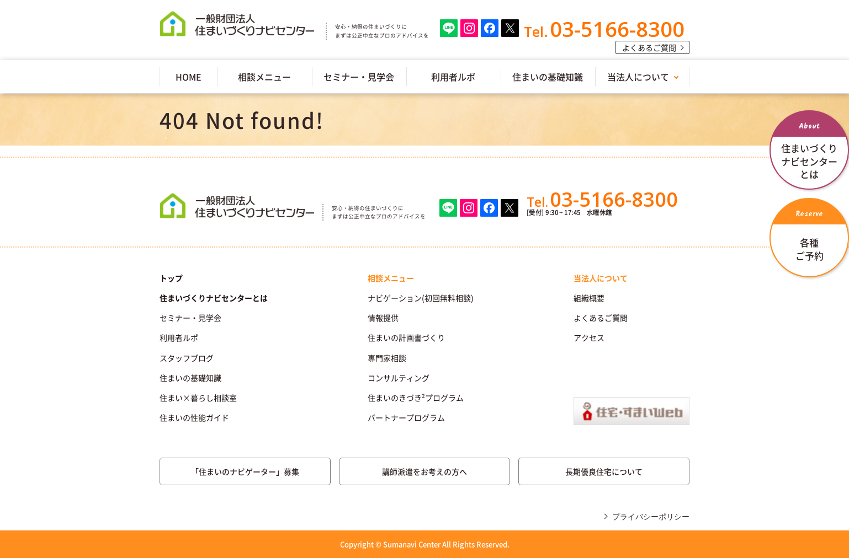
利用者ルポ (453, 76)
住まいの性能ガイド (194, 417)
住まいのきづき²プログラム (416, 397)
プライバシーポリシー (650, 516)
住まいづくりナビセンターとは (214, 297)
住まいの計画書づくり (406, 337)
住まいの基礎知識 (547, 76)
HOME (188, 76)
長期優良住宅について (604, 471)
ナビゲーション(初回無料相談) (421, 297)
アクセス (589, 337)
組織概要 (589, 297)
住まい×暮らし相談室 (198, 397)
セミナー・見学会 (358, 76)
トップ (171, 277)
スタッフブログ (187, 357)
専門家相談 (387, 357)
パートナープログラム (406, 417)
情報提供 (383, 317)
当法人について (638, 76)
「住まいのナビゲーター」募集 (245, 471)
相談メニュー (264, 76)
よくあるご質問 (649, 47)
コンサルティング (398, 377)
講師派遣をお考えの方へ (424, 471)
